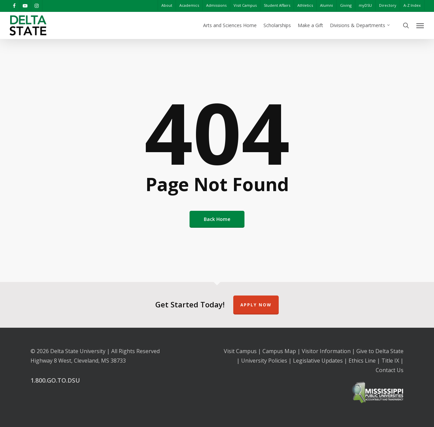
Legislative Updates (318, 360)
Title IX (390, 360)
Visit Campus (240, 351)
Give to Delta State (379, 351)
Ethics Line (362, 360)
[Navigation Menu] (420, 25)
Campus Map (279, 351)
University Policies (264, 360)
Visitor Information (326, 351)
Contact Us (389, 370)
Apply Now (256, 305)
